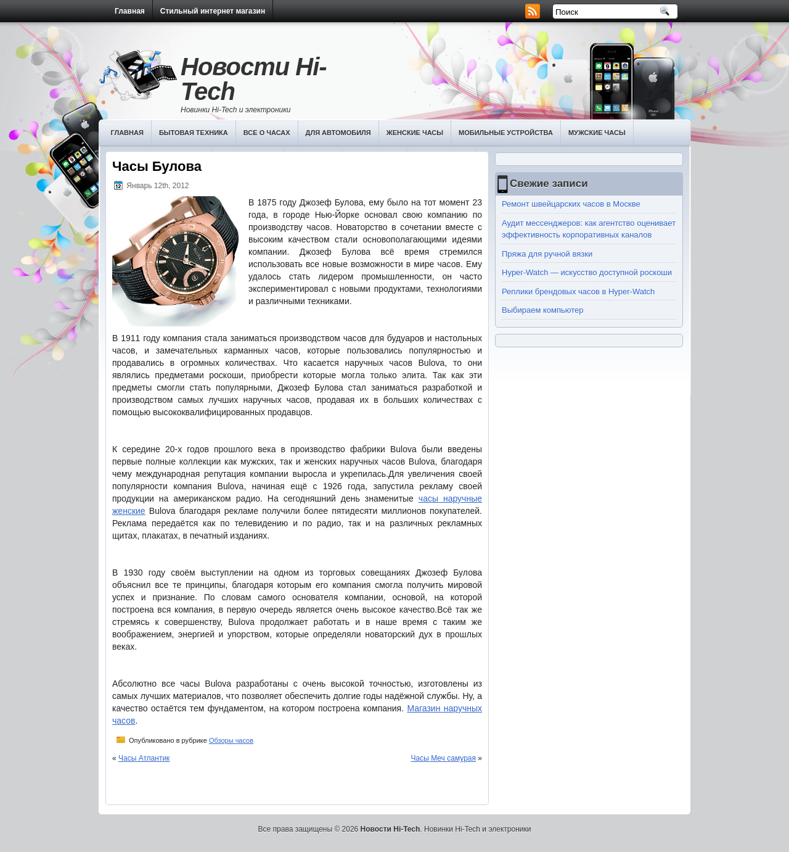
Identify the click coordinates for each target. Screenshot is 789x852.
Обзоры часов (231, 740)
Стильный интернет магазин (212, 11)
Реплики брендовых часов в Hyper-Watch (578, 291)
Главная (130, 11)
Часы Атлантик (144, 758)
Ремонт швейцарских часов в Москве (571, 204)
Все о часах (266, 132)
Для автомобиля (338, 132)
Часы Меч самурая (443, 758)
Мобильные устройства (506, 132)
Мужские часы (597, 132)
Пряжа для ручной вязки (547, 253)
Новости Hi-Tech (254, 79)
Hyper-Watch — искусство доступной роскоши (587, 272)
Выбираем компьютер (543, 310)
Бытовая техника (193, 132)
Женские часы (414, 132)
